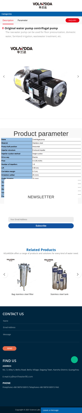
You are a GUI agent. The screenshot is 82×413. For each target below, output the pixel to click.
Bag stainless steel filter (23, 294)
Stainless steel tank (59, 294)
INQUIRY (72, 20)
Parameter (23, 20)
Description (8, 20)
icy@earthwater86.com (21, 376)
